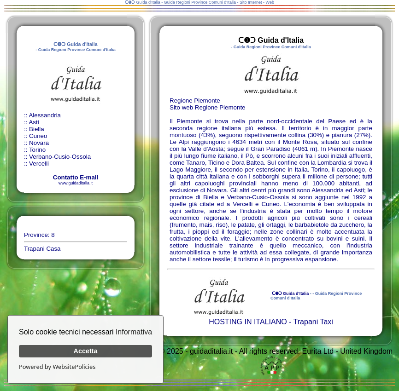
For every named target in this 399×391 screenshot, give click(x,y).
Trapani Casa (42, 248)
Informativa (134, 332)
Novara (39, 142)
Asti (34, 122)
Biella (36, 129)
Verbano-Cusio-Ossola (60, 156)
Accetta (86, 351)
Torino (37, 149)
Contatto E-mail (75, 177)
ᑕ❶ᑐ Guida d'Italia (289, 293)
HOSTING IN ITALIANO (248, 322)
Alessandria (45, 115)
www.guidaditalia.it (76, 183)
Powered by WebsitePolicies (57, 366)
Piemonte (232, 107)
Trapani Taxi (313, 322)
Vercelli (39, 163)
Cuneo (38, 135)
